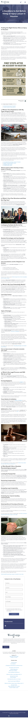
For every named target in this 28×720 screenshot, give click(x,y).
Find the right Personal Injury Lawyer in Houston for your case (12, 574)
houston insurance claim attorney (9, 107)
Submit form (14, 614)
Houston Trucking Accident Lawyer (9, 163)
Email (6, 592)
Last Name (7, 587)
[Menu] (25, 2)
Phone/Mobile (8, 596)
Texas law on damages (15, 331)
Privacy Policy (16, 713)
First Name (7, 583)
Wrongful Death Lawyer (7, 165)
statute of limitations (18, 400)
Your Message (8, 601)
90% (17, 411)
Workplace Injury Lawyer (7, 164)
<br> (14, 700)
